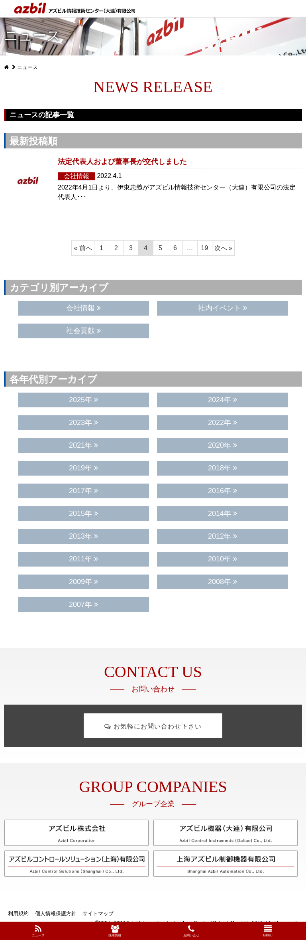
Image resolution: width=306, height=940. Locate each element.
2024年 (222, 400)
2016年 (222, 491)
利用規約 (18, 913)
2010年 (222, 559)
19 (204, 248)
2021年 (83, 445)
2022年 (222, 423)
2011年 (83, 559)
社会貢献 (83, 331)
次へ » (223, 248)
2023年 (83, 423)
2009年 (83, 582)
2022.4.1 (109, 175)
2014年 (222, 513)
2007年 (83, 604)
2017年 (83, 491)
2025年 (83, 400)
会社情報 (76, 176)
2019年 (83, 468)
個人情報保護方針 (55, 913)
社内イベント (222, 308)
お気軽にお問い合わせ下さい (152, 726)
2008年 (222, 582)
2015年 (83, 513)
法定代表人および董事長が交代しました (122, 162)
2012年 (222, 536)
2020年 (222, 445)
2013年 (83, 536)
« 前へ (83, 248)
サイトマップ (98, 913)
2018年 (222, 468)
